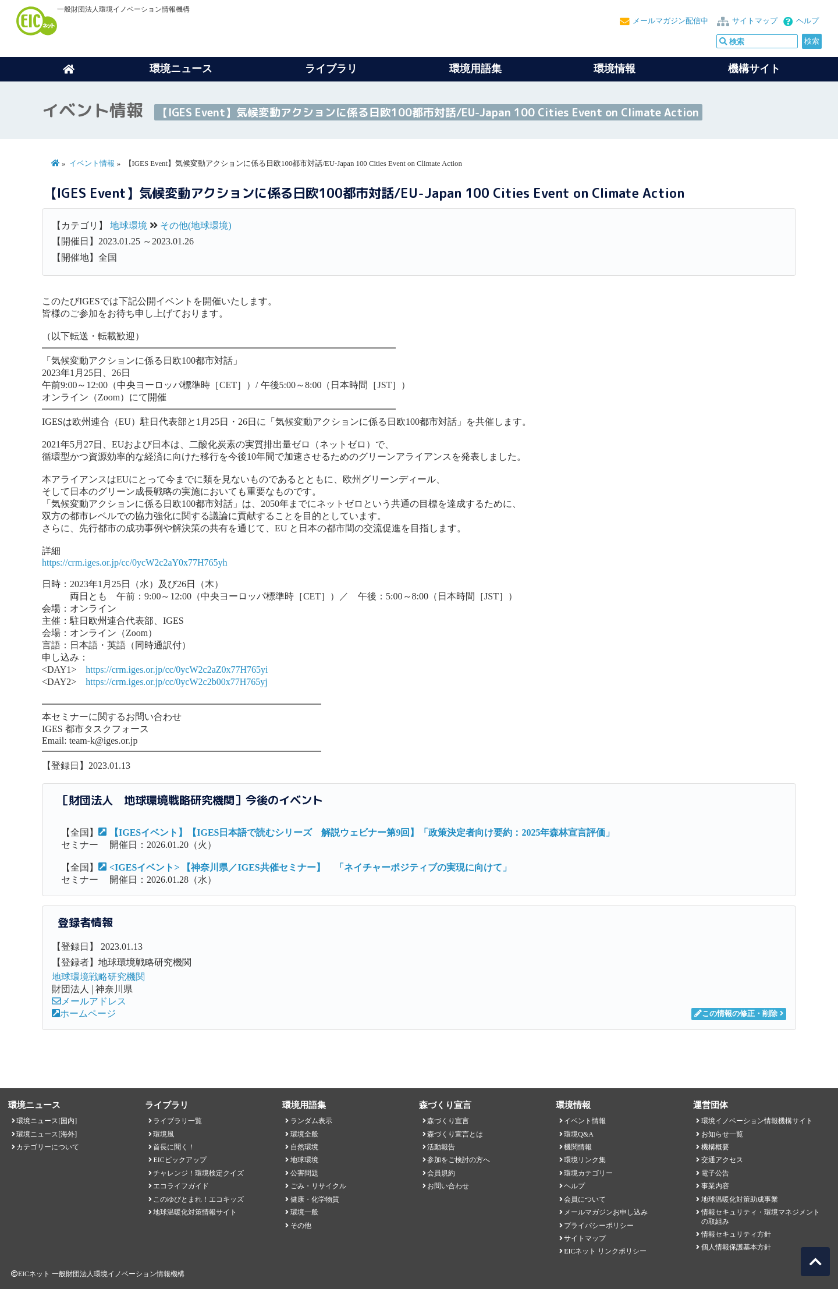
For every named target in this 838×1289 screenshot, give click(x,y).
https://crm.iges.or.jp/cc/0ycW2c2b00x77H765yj (176, 682)
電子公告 (715, 1173)
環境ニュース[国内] (46, 1121)
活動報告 (441, 1147)
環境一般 (304, 1212)
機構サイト (754, 68)
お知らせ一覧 (722, 1134)
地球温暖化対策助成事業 (739, 1199)
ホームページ (84, 1013)
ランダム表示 (311, 1121)
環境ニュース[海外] (46, 1134)
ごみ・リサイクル (318, 1186)
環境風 (163, 1134)
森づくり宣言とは (455, 1134)
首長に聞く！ (174, 1147)
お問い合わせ (448, 1186)
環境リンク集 (585, 1160)
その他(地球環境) (196, 225)
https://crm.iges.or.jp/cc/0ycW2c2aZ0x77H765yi (177, 669)
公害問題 (304, 1173)
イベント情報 (92, 163)
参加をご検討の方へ (458, 1160)
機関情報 (578, 1147)
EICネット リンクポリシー (605, 1251)
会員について (585, 1199)
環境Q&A (578, 1134)
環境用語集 (475, 68)
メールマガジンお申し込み (606, 1212)
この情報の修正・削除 (735, 1014)
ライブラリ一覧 (177, 1121)
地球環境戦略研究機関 (98, 977)
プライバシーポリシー (599, 1225)
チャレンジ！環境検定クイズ (198, 1173)
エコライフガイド (181, 1186)
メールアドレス (89, 1001)
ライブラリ (331, 68)
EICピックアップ (179, 1160)
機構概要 (715, 1147)
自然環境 (304, 1147)
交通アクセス (722, 1160)
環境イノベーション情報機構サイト (757, 1121)
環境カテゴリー (588, 1173)
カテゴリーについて (47, 1147)
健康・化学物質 (314, 1199)
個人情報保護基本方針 (736, 1247)
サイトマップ (754, 21)
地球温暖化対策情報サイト (195, 1212)
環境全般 (304, 1134)
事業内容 (715, 1186)
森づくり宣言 (448, 1121)
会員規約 (441, 1173)
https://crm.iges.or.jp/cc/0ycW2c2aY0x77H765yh (135, 562)
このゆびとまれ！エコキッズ (198, 1199)
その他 (300, 1225)
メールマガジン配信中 (670, 21)
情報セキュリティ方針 (736, 1234)
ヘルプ (807, 21)
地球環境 (128, 225)
